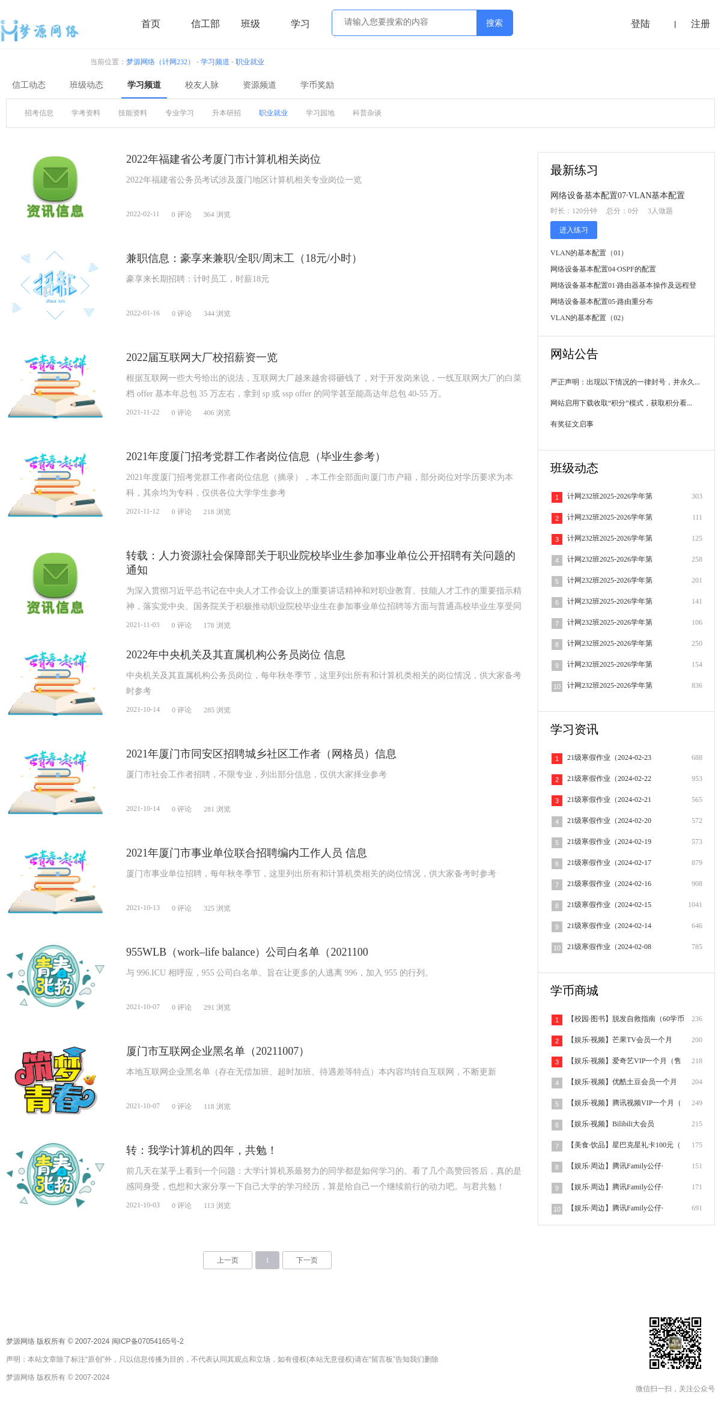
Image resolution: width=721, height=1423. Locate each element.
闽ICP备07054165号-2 (148, 1341)
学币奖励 (317, 85)
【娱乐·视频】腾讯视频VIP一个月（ (624, 1103)
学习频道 (215, 62)
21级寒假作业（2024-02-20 (609, 820)
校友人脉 (202, 85)
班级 (250, 24)
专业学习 (179, 113)
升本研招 (226, 113)
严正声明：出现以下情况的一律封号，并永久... (625, 382)
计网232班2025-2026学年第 (610, 496)
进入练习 (573, 230)
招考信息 (39, 113)
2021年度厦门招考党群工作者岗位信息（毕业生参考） (256, 457)
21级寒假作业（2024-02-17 (609, 862)
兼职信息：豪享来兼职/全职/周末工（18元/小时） (244, 258)
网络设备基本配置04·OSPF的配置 (603, 269)
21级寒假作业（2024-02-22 (609, 778)
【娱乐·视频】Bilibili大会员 (610, 1124)
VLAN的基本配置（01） (589, 253)
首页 (150, 24)
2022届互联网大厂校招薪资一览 (202, 357)
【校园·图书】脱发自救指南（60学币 (625, 1019)
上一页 (228, 1260)
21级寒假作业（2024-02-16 (609, 883)
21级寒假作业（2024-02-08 (609, 946)
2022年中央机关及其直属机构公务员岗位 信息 (235, 655)
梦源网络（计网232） (160, 62)
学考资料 (85, 113)
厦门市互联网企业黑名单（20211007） (217, 1051)
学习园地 (320, 113)
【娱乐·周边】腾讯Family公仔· (615, 1166)
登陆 (640, 24)
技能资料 (132, 113)
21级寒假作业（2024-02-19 (609, 841)
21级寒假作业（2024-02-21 (609, 799)
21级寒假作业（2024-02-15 (609, 904)
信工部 (205, 24)
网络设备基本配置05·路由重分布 (601, 301)
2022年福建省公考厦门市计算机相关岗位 (223, 159)
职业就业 (250, 62)
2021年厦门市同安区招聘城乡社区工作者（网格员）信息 (261, 754)
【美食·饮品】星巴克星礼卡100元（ (624, 1145)
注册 (700, 24)
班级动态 (86, 85)
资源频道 (259, 85)
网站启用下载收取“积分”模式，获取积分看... (621, 403)
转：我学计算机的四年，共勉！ (202, 1150)
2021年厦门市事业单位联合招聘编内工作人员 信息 (246, 853)
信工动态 (29, 85)
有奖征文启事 (572, 424)
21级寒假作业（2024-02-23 (609, 757)
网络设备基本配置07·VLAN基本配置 (617, 195)
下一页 (307, 1260)
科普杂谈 (367, 113)
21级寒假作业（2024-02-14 (609, 925)
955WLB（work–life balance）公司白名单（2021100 (247, 952)
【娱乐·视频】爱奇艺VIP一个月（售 (624, 1061)
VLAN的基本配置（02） (589, 318)
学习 (300, 24)
